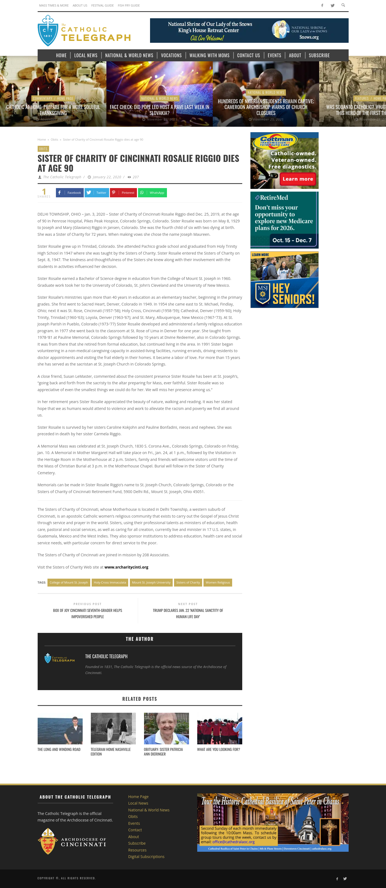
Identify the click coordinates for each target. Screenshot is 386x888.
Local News (138, 803)
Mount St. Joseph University (151, 582)
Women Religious (218, 582)
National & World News (159, 98)
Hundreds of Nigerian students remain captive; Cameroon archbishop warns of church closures (266, 107)
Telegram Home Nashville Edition (111, 751)
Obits (54, 139)
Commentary (42, 98)
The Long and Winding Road (59, 749)
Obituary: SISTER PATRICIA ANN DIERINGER (163, 751)
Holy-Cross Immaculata (110, 582)
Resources (137, 850)
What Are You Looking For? (218, 749)
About (133, 836)
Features (362, 98)
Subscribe (137, 843)
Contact (135, 829)
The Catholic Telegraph (62, 177)
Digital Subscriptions (146, 856)
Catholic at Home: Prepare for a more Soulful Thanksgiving (53, 109)
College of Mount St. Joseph (69, 582)
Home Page (65, 98)
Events (134, 823)
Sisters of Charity (188, 582)
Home (42, 139)
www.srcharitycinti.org (126, 567)
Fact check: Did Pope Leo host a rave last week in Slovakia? (159, 109)
